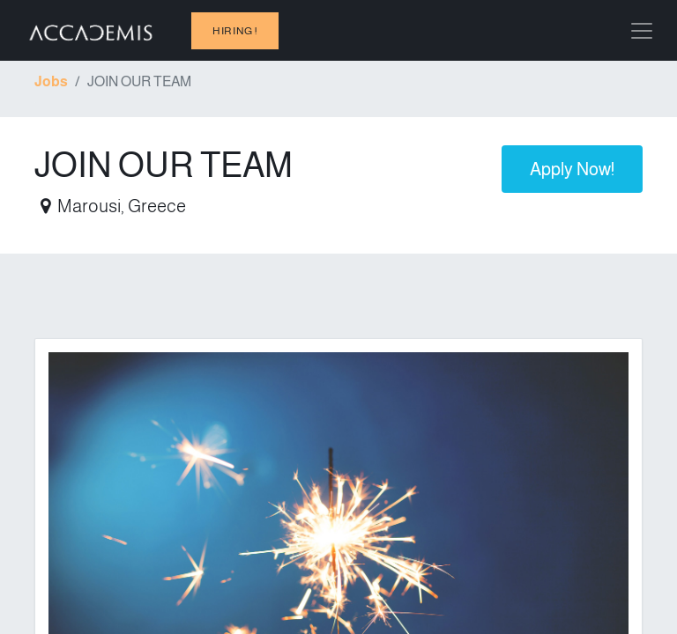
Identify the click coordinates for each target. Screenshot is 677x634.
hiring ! (234, 31)
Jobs (51, 81)
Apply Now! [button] (572, 169)
